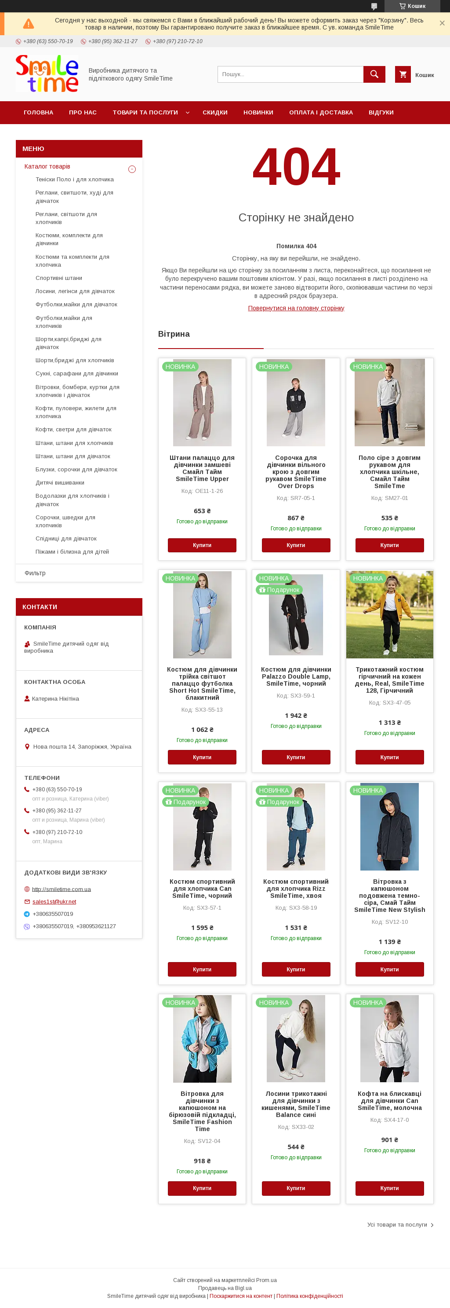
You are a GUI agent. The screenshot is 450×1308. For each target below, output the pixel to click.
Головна (38, 112)
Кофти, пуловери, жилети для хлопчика (76, 412)
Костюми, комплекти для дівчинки (69, 239)
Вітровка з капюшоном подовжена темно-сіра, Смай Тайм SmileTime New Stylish (389, 895)
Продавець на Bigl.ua (225, 1288)
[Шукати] (374, 74)
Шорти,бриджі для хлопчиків (75, 360)
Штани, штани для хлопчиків (74, 443)
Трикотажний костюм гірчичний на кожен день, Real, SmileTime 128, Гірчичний (390, 680)
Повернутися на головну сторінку (296, 308)
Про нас (83, 112)
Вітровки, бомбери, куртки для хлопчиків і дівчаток (78, 391)
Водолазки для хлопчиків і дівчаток (72, 499)
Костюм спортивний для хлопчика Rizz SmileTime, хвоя (296, 888)
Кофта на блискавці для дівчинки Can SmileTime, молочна (390, 1100)
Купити (202, 545)
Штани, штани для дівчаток (73, 456)
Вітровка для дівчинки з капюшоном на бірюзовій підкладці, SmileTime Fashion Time (202, 1111)
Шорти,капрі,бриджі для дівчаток (69, 343)
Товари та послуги (145, 112)
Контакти (40, 135)
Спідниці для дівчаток (66, 538)
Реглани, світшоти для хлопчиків (66, 218)
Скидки (215, 112)
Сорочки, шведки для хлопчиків (65, 521)
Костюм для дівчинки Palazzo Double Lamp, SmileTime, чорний (296, 676)
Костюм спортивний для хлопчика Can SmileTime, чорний (202, 888)
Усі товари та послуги (397, 1224)
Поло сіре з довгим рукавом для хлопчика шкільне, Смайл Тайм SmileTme (390, 471)
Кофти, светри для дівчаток (74, 429)
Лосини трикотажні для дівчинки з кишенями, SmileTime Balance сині (295, 1104)
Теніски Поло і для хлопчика (75, 179)
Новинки (258, 112)
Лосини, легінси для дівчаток (75, 291)
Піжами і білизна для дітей (72, 551)
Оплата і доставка (321, 112)
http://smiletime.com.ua (61, 888)
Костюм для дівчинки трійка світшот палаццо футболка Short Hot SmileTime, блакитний (202, 683)
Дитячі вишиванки (60, 482)
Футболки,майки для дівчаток (76, 304)
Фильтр (35, 573)
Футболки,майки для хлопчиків (64, 322)
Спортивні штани (59, 278)
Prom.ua (266, 1280)
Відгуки (381, 112)
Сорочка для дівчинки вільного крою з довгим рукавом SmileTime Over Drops (296, 471)
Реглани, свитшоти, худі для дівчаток (74, 196)
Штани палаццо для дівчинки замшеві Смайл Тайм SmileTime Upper (202, 468)
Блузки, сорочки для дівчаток (76, 469)
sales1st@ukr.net (54, 901)
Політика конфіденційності (309, 1296)
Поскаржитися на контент (241, 1296)
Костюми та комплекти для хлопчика (72, 261)
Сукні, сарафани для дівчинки (77, 373)
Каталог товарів (47, 166)
